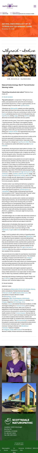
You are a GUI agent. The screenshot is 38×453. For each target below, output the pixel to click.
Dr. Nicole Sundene (7, 97)
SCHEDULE (7, 278)
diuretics (15, 173)
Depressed (5, 229)
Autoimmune (25, 298)
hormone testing (21, 320)
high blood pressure (26, 172)
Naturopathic (14, 108)
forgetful (11, 229)
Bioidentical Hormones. (21, 293)
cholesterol (5, 173)
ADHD (29, 175)
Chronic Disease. (20, 313)
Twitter (12, 329)
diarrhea (26, 116)
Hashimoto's (29, 236)
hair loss (26, 173)
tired (18, 229)
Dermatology (17, 302)
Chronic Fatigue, (13, 300)
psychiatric (5, 175)
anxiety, (23, 175)
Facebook (19, 329)
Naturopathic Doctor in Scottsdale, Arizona (23, 289)
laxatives (21, 173)
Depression (21, 300)
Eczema (9, 304)
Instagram (29, 257)
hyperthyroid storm (23, 142)
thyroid (4, 114)
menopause (5, 191)
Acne (23, 302)
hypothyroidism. (25, 105)
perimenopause (24, 189)
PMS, (10, 298)
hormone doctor (13, 131)
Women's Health (7, 293)
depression (17, 175)
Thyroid (13, 296)
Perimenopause (17, 298)
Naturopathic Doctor (6, 449)
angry (15, 116)
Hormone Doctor (20, 305)
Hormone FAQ (21, 449)
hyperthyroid (5, 116)
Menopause (7, 296)
